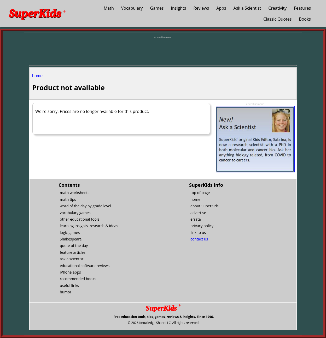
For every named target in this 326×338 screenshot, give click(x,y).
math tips (68, 199)
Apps (221, 8)
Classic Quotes (277, 19)
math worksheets (74, 192)
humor (65, 291)
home (37, 76)
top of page (200, 192)
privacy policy (201, 225)
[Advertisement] (163, 51)
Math (109, 8)
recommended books (78, 278)
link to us (198, 232)
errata (195, 219)
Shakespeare (71, 239)
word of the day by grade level (85, 205)
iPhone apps (70, 272)
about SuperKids (204, 205)
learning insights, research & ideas (89, 225)
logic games (70, 232)
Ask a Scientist (247, 8)
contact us (199, 239)
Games (157, 8)
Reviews (201, 8)
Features (302, 8)
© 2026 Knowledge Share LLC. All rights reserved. (163, 323)
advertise (198, 212)
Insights (178, 8)
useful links (69, 285)
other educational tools (79, 219)
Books (305, 19)
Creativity (277, 8)
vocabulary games (75, 212)
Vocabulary (132, 8)
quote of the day (74, 245)
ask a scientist (71, 258)
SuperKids (37, 13)
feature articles (72, 252)
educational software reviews (84, 265)
